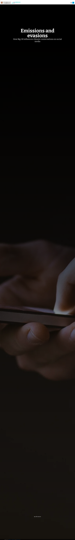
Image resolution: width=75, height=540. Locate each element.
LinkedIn (71, 3)
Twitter (73, 3)
